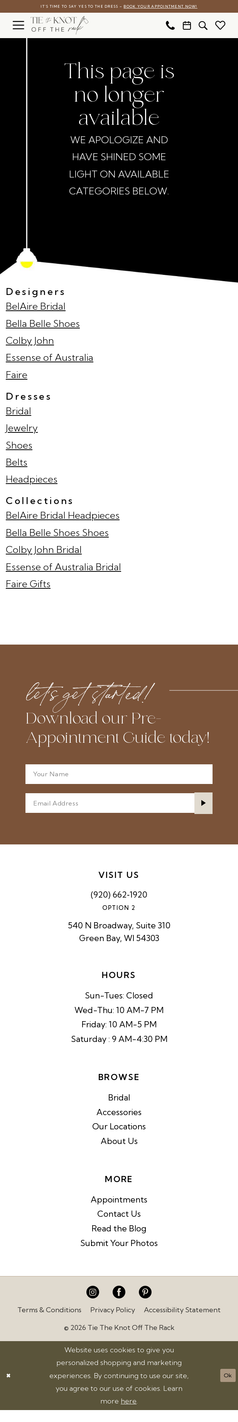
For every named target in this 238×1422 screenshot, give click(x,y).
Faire (16, 376)
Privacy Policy (112, 1321)
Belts (16, 463)
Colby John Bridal (44, 550)
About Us (119, 1153)
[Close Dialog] (10, 1388)
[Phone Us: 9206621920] (170, 26)
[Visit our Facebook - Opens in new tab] (119, 1304)
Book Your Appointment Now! (175, 7)
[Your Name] (119, 777)
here (129, 1413)
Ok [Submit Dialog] (226, 1387)
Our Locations (119, 1138)
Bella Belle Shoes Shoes (57, 533)
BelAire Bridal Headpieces (63, 516)
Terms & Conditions (49, 1321)
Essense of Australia (49, 359)
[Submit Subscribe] (201, 812)
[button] (18, 26)
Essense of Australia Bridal (63, 568)
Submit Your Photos (119, 1255)
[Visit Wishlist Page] (220, 27)
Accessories (119, 1124)
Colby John (30, 341)
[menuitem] (18, 26)
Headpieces (31, 480)
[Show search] (203, 26)
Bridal (18, 412)
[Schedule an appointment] (187, 26)
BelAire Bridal (36, 307)
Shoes (19, 446)
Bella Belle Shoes (43, 324)
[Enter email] (119, 812)
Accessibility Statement (182, 1321)
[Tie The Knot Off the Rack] (59, 26)
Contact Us (119, 1226)
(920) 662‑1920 (119, 906)
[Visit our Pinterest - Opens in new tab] (145, 1304)
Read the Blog (119, 1240)
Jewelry (22, 429)
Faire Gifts (28, 585)
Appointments (119, 1211)
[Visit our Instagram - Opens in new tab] (93, 1304)
